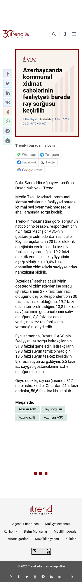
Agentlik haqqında (25, 524)
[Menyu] (74, 34)
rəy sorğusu (53, 409)
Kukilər (71, 539)
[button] (8, 74)
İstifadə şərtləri (18, 539)
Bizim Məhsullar (35, 531)
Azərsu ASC (27, 409)
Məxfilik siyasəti (47, 539)
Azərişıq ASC (53, 417)
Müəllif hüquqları (66, 531)
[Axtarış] (53, 34)
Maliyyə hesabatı (57, 524)
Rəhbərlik (10, 531)
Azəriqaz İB (27, 417)
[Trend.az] (16, 34)
